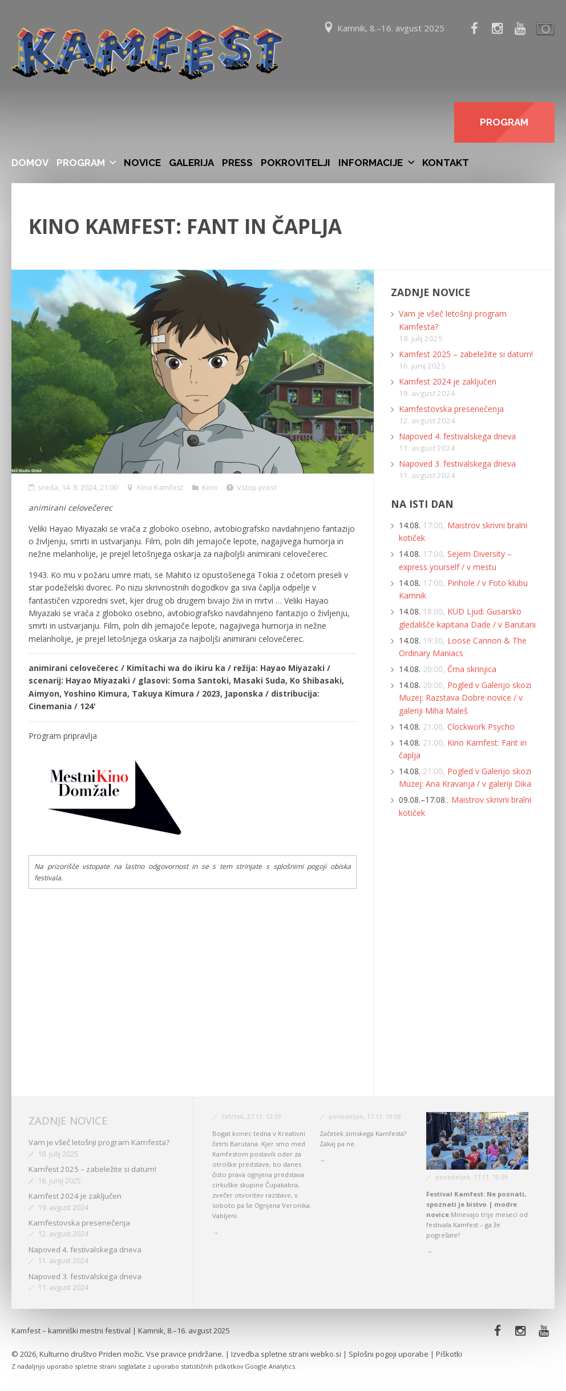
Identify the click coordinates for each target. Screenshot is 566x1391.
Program (80, 162)
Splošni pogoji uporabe (388, 1354)
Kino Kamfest (160, 487)
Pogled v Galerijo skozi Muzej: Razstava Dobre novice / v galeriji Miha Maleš (465, 698)
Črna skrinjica (471, 669)
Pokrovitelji (295, 162)
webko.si (325, 1354)
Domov (29, 162)
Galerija (191, 162)
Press (237, 162)
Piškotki (449, 1354)
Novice (142, 162)
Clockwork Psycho (481, 726)
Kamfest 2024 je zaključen (447, 381)
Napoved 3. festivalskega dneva (457, 463)
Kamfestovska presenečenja (451, 408)
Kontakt (445, 162)
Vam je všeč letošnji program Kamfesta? (99, 1142)
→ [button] (215, 1232)
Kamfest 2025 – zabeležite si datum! (466, 354)
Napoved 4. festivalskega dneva (457, 436)
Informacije (370, 162)
